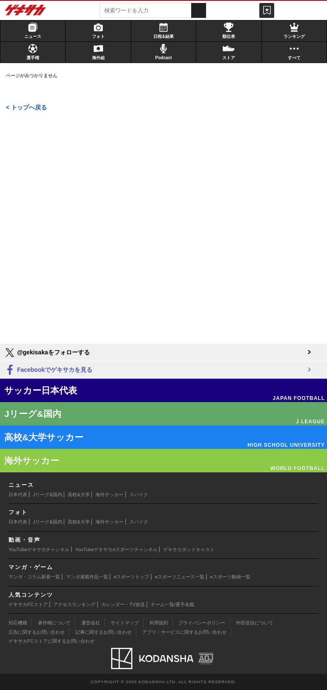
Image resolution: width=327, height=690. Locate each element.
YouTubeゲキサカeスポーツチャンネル (116, 549)
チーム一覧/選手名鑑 (172, 604)
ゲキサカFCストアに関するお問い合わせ (52, 641)
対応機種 (18, 622)
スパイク (138, 494)
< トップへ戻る (26, 107)
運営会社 (90, 622)
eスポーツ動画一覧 (230, 576)
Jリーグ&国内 (47, 494)
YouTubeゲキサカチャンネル (39, 549)
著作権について (54, 622)
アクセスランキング (74, 604)
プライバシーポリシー (201, 622)
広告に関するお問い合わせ (37, 632)
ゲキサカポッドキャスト (189, 549)
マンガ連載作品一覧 (87, 576)
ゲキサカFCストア (28, 604)
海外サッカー (109, 494)
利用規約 (158, 622)
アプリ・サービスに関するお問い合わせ (184, 632)
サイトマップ (125, 622)
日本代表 (18, 494)
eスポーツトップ (131, 576)
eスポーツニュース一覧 (179, 576)
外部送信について (254, 622)
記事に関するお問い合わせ (103, 632)
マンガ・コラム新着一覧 (34, 576)
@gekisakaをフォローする (47, 352)
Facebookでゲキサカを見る (48, 370)
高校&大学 (78, 494)
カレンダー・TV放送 (123, 604)
